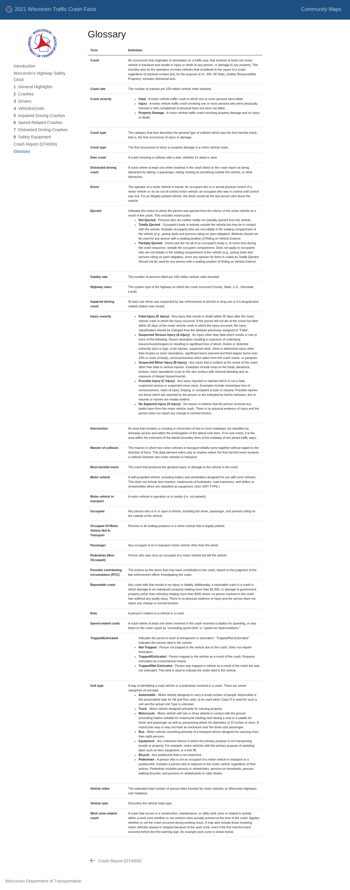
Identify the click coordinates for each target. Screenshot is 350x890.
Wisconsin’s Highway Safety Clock (39, 76)
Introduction (24, 66)
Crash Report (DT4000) (35, 144)
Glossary (22, 151)
